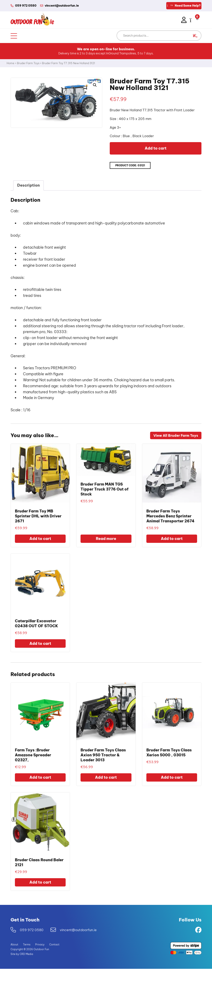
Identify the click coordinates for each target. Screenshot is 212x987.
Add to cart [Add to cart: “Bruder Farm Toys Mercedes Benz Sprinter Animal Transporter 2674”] (172, 538)
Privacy (40, 944)
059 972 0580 (31, 930)
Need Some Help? (184, 5)
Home (10, 63)
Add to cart (155, 148)
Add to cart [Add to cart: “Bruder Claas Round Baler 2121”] (40, 882)
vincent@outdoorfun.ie (78, 930)
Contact (54, 944)
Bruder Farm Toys (28, 63)
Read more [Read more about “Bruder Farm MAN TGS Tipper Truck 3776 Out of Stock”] (106, 538)
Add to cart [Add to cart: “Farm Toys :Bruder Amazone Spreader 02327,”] (40, 777)
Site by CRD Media (22, 954)
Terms (26, 944)
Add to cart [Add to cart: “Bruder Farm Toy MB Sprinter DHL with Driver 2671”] (40, 538)
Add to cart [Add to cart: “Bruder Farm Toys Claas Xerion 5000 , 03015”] (172, 777)
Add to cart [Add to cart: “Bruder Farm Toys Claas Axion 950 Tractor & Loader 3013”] (106, 777)
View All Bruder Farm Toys (175, 435)
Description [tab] (28, 185)
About (14, 944)
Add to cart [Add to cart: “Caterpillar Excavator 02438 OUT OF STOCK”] (40, 643)
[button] (195, 35)
